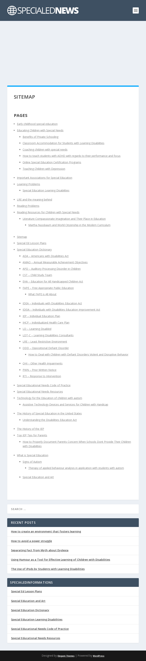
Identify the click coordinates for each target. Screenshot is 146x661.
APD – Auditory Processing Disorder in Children (52, 269)
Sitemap (22, 237)
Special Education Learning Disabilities (46, 190)
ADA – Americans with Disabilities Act (46, 256)
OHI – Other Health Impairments (43, 363)
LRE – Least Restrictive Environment (45, 341)
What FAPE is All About (42, 294)
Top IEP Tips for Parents (32, 435)
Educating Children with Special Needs (40, 130)
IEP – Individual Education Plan (41, 316)
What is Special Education (32, 455)
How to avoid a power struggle (31, 541)
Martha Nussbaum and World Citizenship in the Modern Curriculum (69, 225)
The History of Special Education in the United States (49, 413)
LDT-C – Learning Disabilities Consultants (48, 335)
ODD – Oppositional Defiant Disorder (46, 348)
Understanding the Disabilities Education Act (50, 420)
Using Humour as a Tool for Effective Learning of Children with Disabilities (60, 559)
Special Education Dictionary (34, 249)
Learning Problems (28, 184)
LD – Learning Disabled (37, 329)
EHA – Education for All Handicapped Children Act (53, 281)
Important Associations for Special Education (44, 177)
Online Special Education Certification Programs (52, 162)
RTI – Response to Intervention (42, 376)
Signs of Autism (32, 461)
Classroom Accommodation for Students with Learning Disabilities (63, 143)
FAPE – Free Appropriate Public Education (48, 288)
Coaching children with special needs (45, 149)
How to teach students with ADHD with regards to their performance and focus (72, 156)
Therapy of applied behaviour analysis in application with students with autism (76, 468)
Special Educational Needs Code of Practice (44, 385)
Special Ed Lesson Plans (31, 243)
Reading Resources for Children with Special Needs (48, 212)
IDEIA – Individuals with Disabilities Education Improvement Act (61, 309)
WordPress (98, 656)
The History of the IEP (30, 429)
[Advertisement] (73, 49)
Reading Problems (28, 206)
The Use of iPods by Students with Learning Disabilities (48, 569)
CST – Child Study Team (37, 275)
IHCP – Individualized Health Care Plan (46, 322)
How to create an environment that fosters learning (46, 531)
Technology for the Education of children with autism (49, 398)
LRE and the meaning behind (34, 199)
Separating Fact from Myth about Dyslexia (39, 550)
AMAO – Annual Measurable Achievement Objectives (55, 262)
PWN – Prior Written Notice (39, 370)
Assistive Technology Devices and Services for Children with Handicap (65, 404)
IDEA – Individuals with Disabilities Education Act (52, 303)
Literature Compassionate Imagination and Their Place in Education (64, 219)
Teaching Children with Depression (44, 169)
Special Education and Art (38, 477)
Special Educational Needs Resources (40, 391)
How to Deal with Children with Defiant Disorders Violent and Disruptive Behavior (78, 354)
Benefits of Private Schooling (40, 137)
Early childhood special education (37, 124)
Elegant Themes (66, 656)
